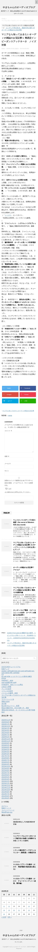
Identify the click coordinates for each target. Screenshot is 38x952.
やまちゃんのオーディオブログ (19, 7)
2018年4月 (5, 752)
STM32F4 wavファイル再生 (12, 684)
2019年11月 (6, 741)
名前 (7, 456)
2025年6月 (5, 722)
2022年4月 (5, 730)
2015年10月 (6, 766)
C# (3, 674)
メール (8, 463)
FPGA (4, 678)
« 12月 (4, 917)
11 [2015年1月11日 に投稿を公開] (4, 906)
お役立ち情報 (6, 687)
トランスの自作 (7, 691)
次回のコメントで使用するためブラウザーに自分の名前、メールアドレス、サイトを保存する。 (19, 483)
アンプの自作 (6, 689)
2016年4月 (5, 764)
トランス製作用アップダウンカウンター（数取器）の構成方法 (24, 851)
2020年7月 (5, 735)
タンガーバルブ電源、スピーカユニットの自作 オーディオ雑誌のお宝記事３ (24, 612)
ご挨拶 (20, 930)
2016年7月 (5, 760)
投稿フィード (6, 808)
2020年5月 (5, 737)
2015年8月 (5, 771)
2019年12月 (6, 739)
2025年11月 (6, 720)
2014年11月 (6, 787)
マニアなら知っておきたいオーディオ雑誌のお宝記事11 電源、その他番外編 (24, 590)
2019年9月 (5, 743)
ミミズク (8, 215)
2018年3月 (5, 754)
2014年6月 (5, 796)
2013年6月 (5, 798)
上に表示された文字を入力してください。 (18, 492)
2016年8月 (5, 758)
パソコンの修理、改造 (10, 693)
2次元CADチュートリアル (11, 667)
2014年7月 (5, 794)
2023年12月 (6, 726)
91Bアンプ (5, 669)
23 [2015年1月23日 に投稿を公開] (29, 910)
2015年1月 (5, 783)
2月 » (10, 917)
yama (10, 415)
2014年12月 (6, 785)
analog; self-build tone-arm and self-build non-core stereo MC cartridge (18, 672)
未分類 (4, 704)
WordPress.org (7, 812)
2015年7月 (5, 773)
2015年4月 (5, 779)
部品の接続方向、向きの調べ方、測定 (15, 708)
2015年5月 (5, 777)
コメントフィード (8, 810)
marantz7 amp (7, 680)
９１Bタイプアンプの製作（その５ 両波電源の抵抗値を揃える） (24, 867)
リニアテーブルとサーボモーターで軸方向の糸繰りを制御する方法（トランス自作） (24, 838)
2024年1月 (5, 724)
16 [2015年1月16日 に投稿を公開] (29, 906)
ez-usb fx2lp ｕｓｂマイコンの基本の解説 (17, 676)
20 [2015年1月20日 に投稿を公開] (14, 910)
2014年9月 (5, 792)
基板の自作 (6, 701)
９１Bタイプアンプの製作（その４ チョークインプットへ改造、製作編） (24, 881)
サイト (7, 471)
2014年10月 (6, 790)
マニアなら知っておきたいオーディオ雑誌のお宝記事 (18, 411)
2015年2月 (5, 781)
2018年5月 (5, 749)
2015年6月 (5, 775)
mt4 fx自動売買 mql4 (9, 682)
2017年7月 (5, 756)
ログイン (5, 806)
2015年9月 (5, 768)
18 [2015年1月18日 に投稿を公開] (4, 910)
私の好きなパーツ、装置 (10, 706)
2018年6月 (5, 747)
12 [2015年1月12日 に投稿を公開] (9, 906)
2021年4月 (5, 733)
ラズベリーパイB (8, 699)
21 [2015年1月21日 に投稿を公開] (19, 910)
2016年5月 (5, 762)
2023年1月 (5, 728)
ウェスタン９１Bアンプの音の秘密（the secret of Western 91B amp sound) (24, 522)
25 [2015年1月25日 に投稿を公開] (4, 914)
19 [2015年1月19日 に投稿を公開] (9, 910)
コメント (8, 430)
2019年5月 (5, 745)
